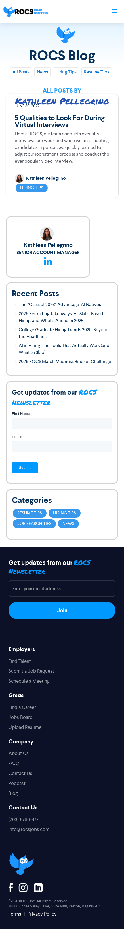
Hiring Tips (66, 72)
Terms (15, 914)
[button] (114, 11)
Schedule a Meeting (29, 681)
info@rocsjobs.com (29, 829)
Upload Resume (25, 727)
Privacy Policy (42, 914)
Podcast (17, 783)
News (42, 72)
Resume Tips (96, 72)
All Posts (21, 72)
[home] (25, 11)
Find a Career (22, 707)
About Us (19, 753)
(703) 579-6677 (24, 819)
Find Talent (20, 661)
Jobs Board (21, 717)
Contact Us (20, 773)
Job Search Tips (34, 523)
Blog (13, 793)
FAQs (14, 763)
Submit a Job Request (31, 671)
